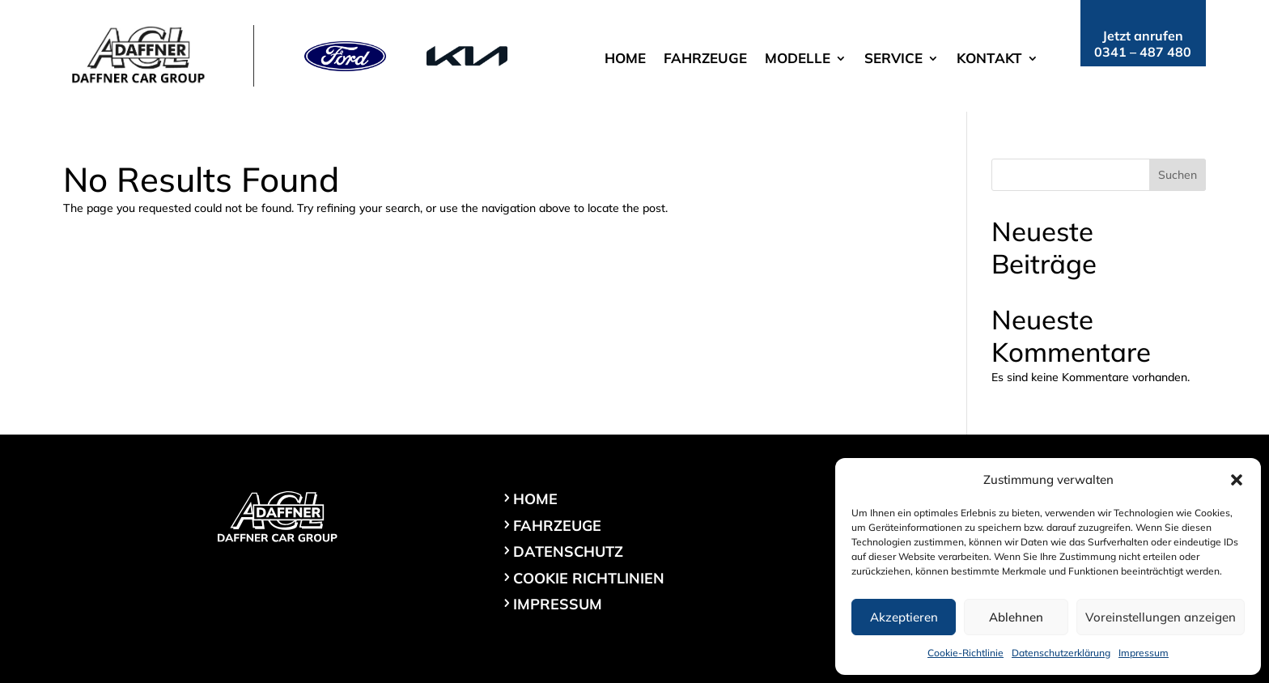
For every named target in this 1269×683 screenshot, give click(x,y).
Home (625, 59)
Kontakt (989, 59)
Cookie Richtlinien (588, 578)
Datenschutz (568, 551)
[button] (1237, 480)
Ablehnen (1016, 617)
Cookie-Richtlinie (965, 653)
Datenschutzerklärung (1061, 653)
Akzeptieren (904, 617)
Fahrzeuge (705, 59)
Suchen (1177, 175)
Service (893, 59)
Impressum (1143, 653)
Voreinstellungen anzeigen (1160, 617)
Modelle (797, 59)
